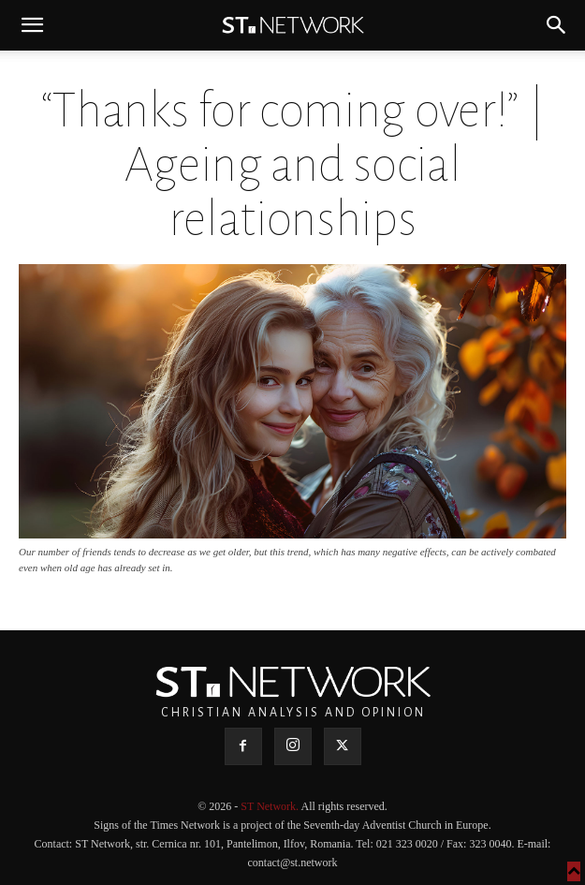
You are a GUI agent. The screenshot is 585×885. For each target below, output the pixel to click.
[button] (32, 25)
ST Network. (270, 806)
